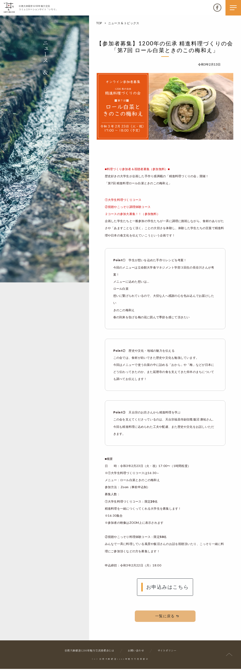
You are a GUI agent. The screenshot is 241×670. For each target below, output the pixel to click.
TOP (99, 23)
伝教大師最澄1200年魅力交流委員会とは (89, 652)
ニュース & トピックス (123, 23)
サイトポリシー (167, 652)
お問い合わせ (136, 652)
